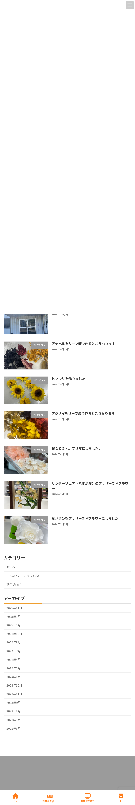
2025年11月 (14, 608)
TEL (121, 798)
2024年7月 (13, 651)
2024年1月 (13, 677)
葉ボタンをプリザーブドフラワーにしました (85, 518)
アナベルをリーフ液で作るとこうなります (83, 343)
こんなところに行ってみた (23, 576)
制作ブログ (13, 584)
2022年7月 (13, 720)
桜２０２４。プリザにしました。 (77, 448)
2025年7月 (13, 617)
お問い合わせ (12, 769)
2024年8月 (13, 642)
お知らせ (12, 567)
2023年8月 (13, 711)
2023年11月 (14, 694)
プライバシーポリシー (18, 761)
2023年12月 (14, 685)
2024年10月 (14, 634)
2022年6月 (13, 728)
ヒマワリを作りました (68, 378)
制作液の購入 (88, 798)
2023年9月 (13, 703)
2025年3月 (13, 625)
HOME (15, 798)
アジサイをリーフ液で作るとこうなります (83, 413)
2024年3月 (13, 668)
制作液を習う (49, 798)
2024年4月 (13, 660)
